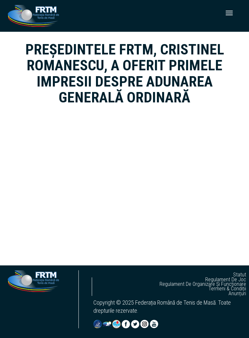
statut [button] (239, 275)
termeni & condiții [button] (227, 288)
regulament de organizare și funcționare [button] (203, 284)
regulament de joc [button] (225, 279)
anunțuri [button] (237, 293)
